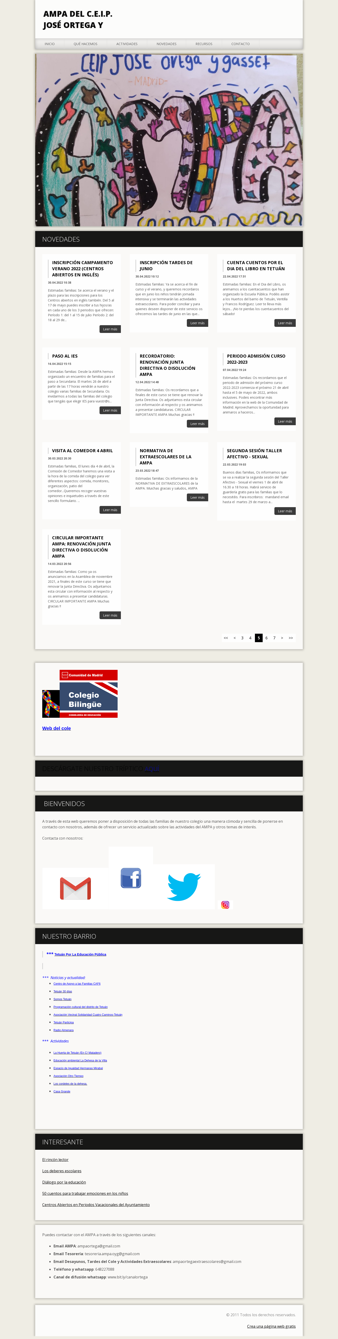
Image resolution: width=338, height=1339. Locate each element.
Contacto (240, 47)
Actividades (127, 47)
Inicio (50, 47)
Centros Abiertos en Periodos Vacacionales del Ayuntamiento (96, 1207)
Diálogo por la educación (64, 1185)
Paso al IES (64, 359)
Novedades (167, 47)
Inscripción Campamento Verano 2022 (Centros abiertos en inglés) (82, 272)
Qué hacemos (85, 47)
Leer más (110, 332)
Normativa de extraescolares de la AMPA (165, 459)
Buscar (290, 13)
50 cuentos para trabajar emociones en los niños (85, 1196)
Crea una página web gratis (271, 1329)
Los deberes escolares (61, 1173)
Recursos (204, 47)
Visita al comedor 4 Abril (82, 453)
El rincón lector (55, 1162)
